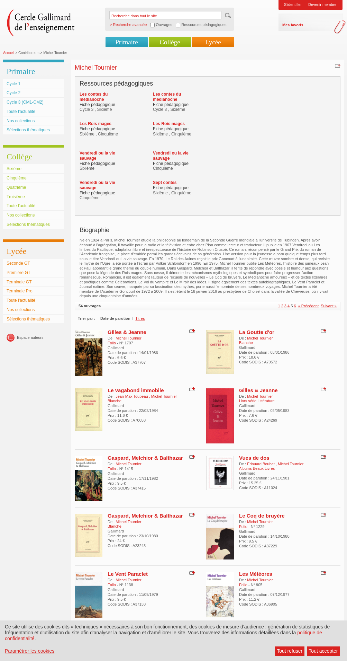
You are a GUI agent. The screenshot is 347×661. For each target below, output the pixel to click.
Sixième (14, 168)
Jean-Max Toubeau (132, 396)
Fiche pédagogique (97, 104)
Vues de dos (254, 458)
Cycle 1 (13, 83)
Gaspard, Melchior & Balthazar (145, 458)
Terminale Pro (20, 291)
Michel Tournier (128, 338)
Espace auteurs (30, 337)
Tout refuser (289, 651)
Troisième (16, 196)
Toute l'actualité (21, 111)
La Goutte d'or (256, 332)
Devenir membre (322, 4)
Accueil (9, 53)
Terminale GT (19, 282)
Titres (140, 318)
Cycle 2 (13, 92)
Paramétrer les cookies (29, 651)
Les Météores (255, 574)
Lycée (213, 42)
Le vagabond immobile (136, 390)
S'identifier (293, 4)
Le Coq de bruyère (262, 516)
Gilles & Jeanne (127, 332)
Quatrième (16, 187)
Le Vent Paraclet (128, 574)
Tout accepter (323, 651)
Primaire (126, 42)
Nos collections (21, 120)
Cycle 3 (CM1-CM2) (25, 102)
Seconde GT (18, 263)
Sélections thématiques (28, 129)
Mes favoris (292, 25)
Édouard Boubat (261, 464)
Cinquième (17, 178)
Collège (169, 42)
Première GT (18, 272)
